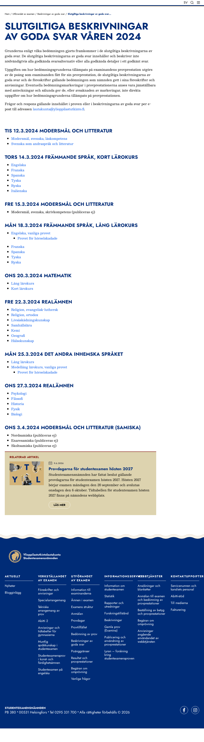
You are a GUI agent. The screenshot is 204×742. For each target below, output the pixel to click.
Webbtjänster (150, 590)
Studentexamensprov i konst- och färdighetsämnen (51, 672)
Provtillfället (79, 641)
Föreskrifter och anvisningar (48, 605)
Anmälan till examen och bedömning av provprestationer (151, 613)
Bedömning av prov (84, 647)
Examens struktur (82, 620)
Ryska (16, 199)
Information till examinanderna (81, 605)
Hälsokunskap (22, 354)
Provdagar (78, 634)
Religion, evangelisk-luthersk (34, 323)
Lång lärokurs (22, 296)
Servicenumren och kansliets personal (183, 601)
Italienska (19, 204)
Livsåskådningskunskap (30, 333)
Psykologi (18, 406)
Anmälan (77, 627)
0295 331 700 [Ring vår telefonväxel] (65, 725)
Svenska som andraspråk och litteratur (42, 157)
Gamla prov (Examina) (112, 642)
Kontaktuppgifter (187, 590)
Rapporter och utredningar (114, 618)
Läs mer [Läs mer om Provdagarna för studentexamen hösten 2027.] (59, 518)
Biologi (16, 427)
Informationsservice (123, 590)
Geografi (18, 349)
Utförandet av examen (23, 27)
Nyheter (10, 599)
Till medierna (179, 616)
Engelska (18, 178)
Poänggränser (80, 665)
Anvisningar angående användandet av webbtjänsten (148, 650)
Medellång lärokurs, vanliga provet (39, 380)
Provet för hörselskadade (37, 251)
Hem (7, 27)
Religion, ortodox (24, 328)
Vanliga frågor (80, 692)
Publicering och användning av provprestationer (115, 654)
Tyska (16, 193)
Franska (17, 183)
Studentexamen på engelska (50, 685)
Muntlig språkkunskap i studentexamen (48, 658)
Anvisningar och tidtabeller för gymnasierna (49, 645)
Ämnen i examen (82, 614)
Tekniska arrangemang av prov (49, 624)
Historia (17, 417)
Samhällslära (21, 338)
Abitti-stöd (177, 610)
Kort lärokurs (22, 301)
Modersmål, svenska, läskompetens (39, 152)
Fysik (15, 422)
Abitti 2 (43, 634)
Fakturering (178, 623)
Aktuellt (12, 590)
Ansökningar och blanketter (149, 601)
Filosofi (17, 412)
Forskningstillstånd (116, 627)
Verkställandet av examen (52, 592)
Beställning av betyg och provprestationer (151, 625)
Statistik (109, 610)
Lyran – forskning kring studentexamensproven (118, 668)
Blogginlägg (13, 606)
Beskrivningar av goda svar (51, 27)
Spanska (18, 188)
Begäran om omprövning (79, 683)
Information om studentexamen (114, 601)
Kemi (15, 343)
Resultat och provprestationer (82, 673)
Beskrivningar (113, 634)
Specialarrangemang (52, 614)
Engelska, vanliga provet (30, 246)
